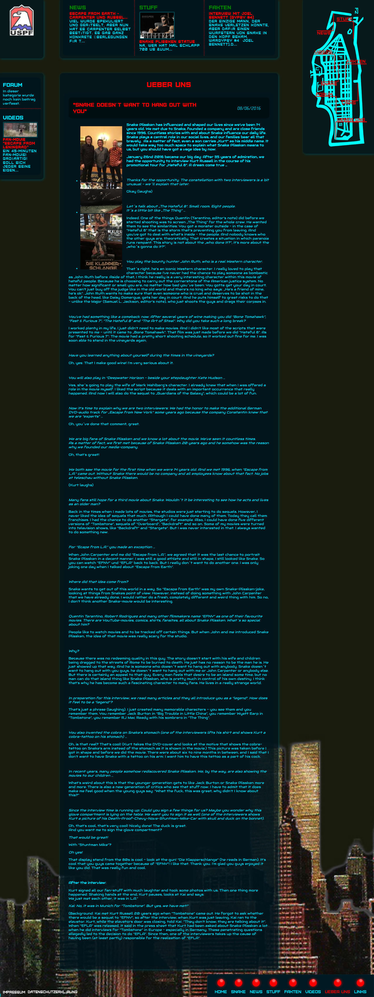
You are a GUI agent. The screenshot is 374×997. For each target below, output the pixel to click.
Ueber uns (337, 986)
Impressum (14, 992)
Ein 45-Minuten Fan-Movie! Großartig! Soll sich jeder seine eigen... (20, 147)
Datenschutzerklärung (52, 992)
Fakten (220, 7)
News (78, 7)
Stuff (148, 7)
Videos (13, 117)
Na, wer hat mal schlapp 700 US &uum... (170, 31)
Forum (12, 84)
